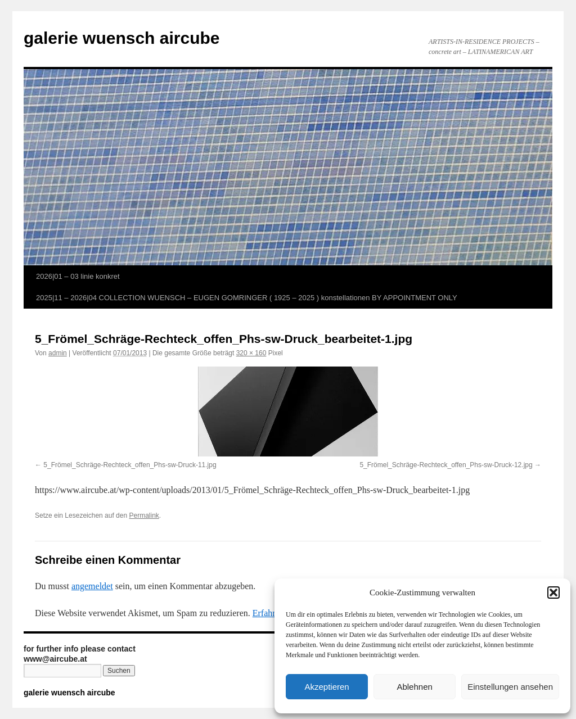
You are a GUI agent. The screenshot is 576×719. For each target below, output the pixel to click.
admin (57, 353)
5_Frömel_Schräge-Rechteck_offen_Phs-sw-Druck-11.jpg (129, 465)
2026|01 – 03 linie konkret (78, 276)
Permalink (144, 515)
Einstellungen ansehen (510, 686)
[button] (553, 592)
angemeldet (92, 586)
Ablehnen (414, 686)
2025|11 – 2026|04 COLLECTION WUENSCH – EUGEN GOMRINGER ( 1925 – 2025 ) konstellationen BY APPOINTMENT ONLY (246, 297)
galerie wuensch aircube (121, 38)
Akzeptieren (326, 686)
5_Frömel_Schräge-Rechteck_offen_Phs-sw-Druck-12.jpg (445, 465)
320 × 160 (251, 353)
